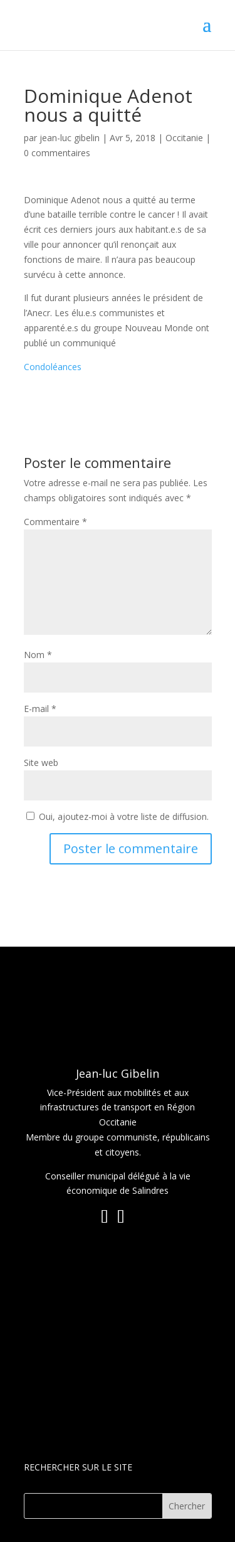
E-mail (40, 709)
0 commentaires (57, 153)
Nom (38, 655)
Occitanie (184, 138)
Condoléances (52, 367)
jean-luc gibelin (69, 138)
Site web (41, 762)
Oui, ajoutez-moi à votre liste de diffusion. (117, 816)
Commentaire (55, 522)
